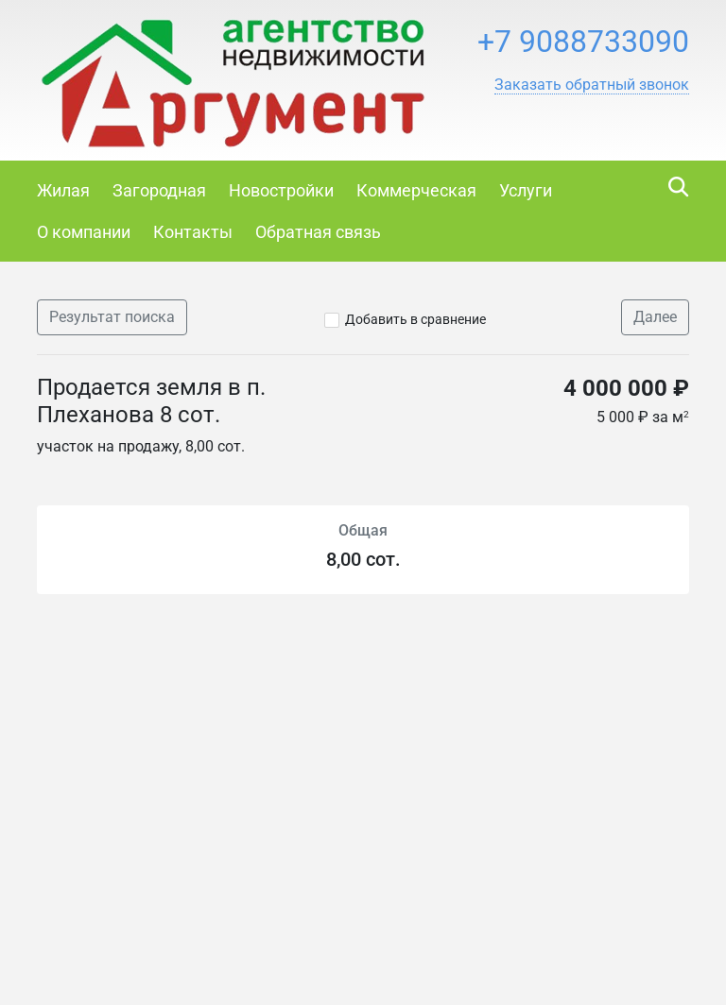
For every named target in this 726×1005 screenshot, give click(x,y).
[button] (591, 85)
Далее (655, 317)
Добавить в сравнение (415, 319)
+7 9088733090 (583, 42)
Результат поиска (112, 317)
